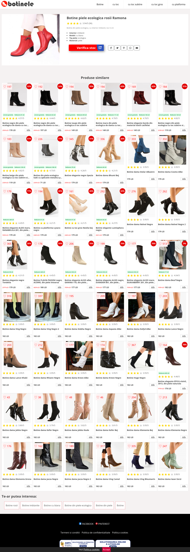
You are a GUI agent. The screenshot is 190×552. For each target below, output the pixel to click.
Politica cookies (120, 532)
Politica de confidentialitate (96, 532)
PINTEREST (102, 523)
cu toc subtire (135, 4)
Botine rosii (12, 505)
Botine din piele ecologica (78, 505)
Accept (106, 549)
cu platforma (178, 4)
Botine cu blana (52, 505)
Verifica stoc (90, 48)
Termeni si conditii (70, 532)
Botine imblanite (30, 505)
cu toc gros (157, 4)
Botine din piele (104, 505)
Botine (100, 4)
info (28, 130)
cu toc (116, 4)
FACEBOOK (86, 523)
